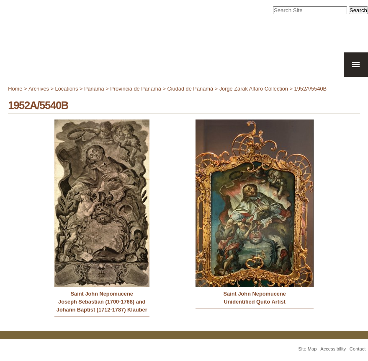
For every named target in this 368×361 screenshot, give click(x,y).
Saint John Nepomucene (102, 294)
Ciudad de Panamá (190, 89)
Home (15, 89)
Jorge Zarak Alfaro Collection (253, 89)
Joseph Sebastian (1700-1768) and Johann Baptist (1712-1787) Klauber (102, 306)
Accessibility (333, 348)
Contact (358, 348)
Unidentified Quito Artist (255, 302)
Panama (94, 89)
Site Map (307, 348)
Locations (66, 89)
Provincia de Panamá (135, 89)
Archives (38, 89)
